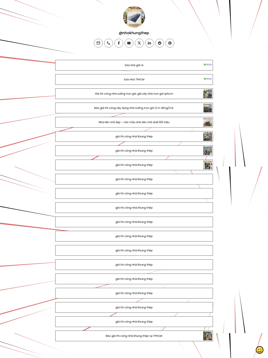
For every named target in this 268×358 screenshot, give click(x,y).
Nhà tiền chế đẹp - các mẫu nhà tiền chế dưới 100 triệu (134, 122)
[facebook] (118, 43)
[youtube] (129, 43)
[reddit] (159, 43)
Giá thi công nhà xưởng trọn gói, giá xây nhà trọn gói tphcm (134, 94)
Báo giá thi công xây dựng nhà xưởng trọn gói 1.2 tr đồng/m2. (134, 108)
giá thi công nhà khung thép (134, 136)
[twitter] (139, 43)
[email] (98, 43)
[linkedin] (149, 43)
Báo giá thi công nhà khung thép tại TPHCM (134, 336)
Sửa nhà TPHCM (134, 79)
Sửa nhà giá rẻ (134, 65)
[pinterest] (169, 43)
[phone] (108, 43)
